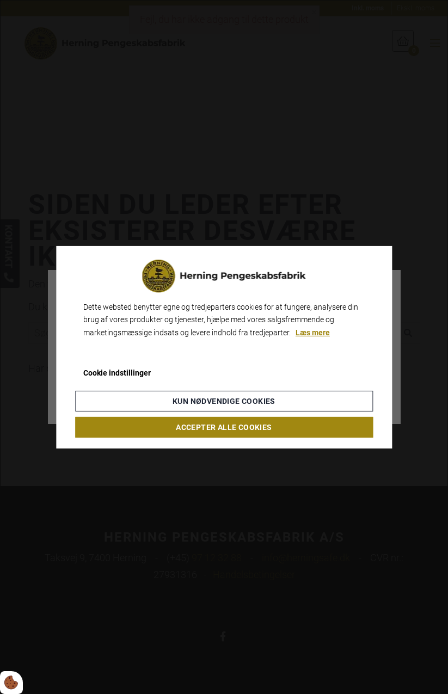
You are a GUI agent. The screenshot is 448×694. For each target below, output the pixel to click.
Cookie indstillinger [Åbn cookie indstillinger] (117, 373)
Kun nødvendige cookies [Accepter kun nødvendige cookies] (224, 401)
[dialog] (224, 346)
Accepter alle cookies (224, 427)
